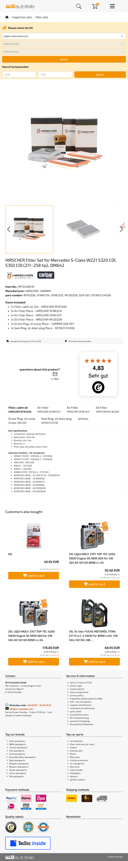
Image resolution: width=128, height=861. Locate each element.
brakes (73, 747)
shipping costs (54, 569)
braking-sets (76, 750)
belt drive (74, 766)
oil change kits (77, 763)
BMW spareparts (17, 744)
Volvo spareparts (17, 773)
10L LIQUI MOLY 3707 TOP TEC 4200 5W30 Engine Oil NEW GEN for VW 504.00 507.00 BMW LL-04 (92, 558)
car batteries (76, 741)
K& (10, 554)
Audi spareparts (17, 741)
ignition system (77, 779)
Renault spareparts (18, 766)
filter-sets (75, 757)
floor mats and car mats (82, 744)
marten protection (79, 760)
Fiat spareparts (16, 750)
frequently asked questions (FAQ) (86, 698)
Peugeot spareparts (19, 763)
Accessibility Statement (81, 724)
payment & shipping (80, 721)
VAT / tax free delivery (81, 701)
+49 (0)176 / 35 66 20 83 (39, 705)
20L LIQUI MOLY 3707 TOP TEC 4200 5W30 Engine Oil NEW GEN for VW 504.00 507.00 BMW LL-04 (31, 636)
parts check (75, 711)
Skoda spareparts (18, 770)
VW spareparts (16, 776)
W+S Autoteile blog (79, 718)
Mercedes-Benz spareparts (22, 757)
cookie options (77, 689)
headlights (75, 773)
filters (73, 754)
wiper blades (76, 770)
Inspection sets (22, 17)
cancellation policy (79, 714)
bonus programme (79, 692)
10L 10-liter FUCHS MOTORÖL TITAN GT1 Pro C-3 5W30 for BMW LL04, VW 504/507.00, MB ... (93, 636)
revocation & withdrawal (82, 708)
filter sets (42, 17)
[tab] (19, 409)
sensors (74, 776)
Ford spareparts (17, 754)
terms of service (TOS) (81, 682)
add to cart (33, 575)
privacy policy (77, 695)
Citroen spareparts (18, 747)
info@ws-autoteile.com (21, 709)
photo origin (76, 685)
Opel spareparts (17, 760)
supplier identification (81, 705)
